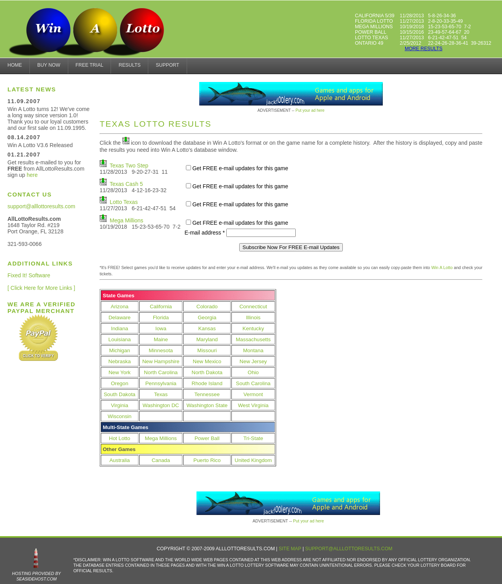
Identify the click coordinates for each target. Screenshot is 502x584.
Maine (161, 339)
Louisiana (119, 339)
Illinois (253, 317)
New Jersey (253, 361)
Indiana (119, 328)
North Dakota (207, 372)
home (14, 65)
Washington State (206, 405)
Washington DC (161, 405)
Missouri (207, 350)
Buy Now (48, 65)
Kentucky (253, 328)
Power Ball (207, 438)
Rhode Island (207, 383)
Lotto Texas (124, 202)
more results (423, 48)
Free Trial (90, 65)
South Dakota (119, 394)
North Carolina (161, 372)
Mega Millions (127, 220)
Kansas (207, 328)
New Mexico (207, 361)
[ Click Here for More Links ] (41, 288)
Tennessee (207, 394)
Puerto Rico (207, 460)
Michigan (119, 350)
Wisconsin (120, 416)
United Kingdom (253, 460)
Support (167, 65)
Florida (161, 317)
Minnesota (161, 350)
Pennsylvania (160, 383)
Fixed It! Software (28, 275)
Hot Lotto (119, 438)
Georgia (207, 317)
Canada (161, 460)
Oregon (119, 383)
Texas (161, 394)
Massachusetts (253, 339)
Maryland (207, 339)
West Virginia (253, 405)
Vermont (253, 394)
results (129, 65)
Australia (119, 460)
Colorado (207, 306)
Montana (253, 350)
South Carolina (253, 383)
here (32, 175)
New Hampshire (161, 361)
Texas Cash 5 (126, 184)
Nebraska (119, 361)
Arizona (119, 306)
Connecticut (253, 306)
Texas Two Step (129, 165)
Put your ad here (309, 110)
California (161, 306)
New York (120, 372)
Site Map (290, 548)
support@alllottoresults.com (41, 206)
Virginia (119, 405)
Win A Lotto (442, 267)
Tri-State (253, 438)
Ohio (253, 372)
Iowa (160, 328)
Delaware (120, 317)
